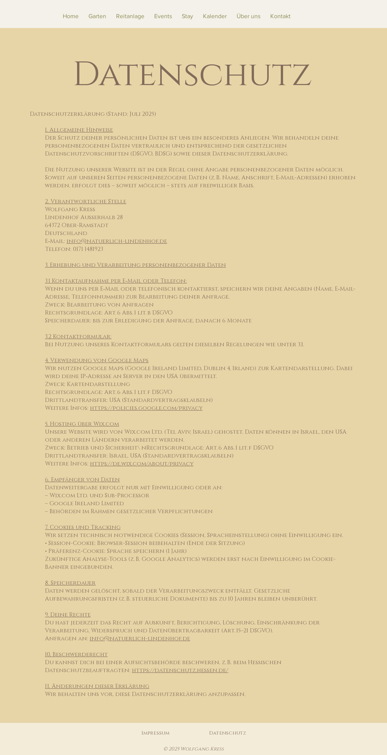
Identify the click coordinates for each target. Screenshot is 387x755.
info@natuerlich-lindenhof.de (117, 241)
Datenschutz (227, 733)
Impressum (155, 733)
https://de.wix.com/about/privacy (142, 464)
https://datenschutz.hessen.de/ (180, 670)
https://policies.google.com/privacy (146, 408)
